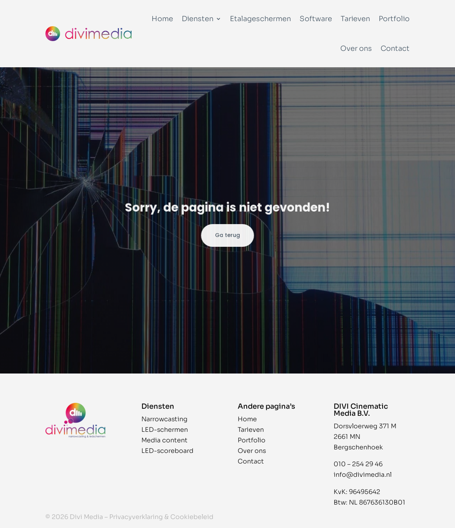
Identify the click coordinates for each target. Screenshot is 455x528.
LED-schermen (164, 430)
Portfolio (394, 18)
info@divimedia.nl (363, 475)
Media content (164, 440)
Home (162, 18)
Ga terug (227, 235)
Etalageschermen (260, 18)
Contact (395, 48)
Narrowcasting (164, 419)
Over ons (356, 48)
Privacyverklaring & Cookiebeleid (161, 517)
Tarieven (355, 18)
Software (316, 18)
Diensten (197, 18)
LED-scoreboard (167, 451)
